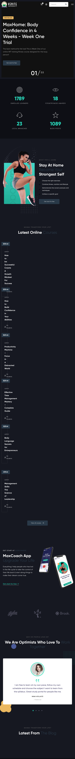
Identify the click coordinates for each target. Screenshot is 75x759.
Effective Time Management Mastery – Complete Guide (55, 322)
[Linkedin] (12, 750)
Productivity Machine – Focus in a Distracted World (18, 322)
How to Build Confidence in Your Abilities (54, 276)
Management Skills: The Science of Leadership (53, 368)
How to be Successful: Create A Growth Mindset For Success (18, 276)
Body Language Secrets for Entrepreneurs (17, 368)
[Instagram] (9, 750)
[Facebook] (3, 750)
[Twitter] (6, 750)
